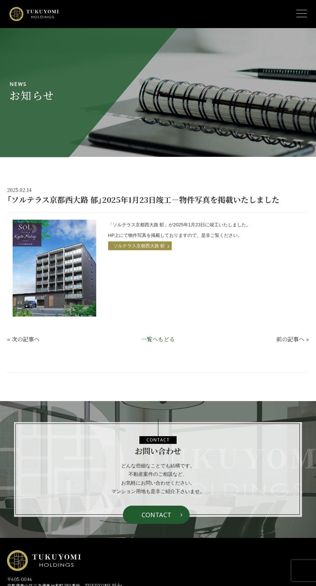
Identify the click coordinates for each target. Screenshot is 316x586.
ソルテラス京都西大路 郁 (139, 245)
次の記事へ (26, 339)
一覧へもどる (158, 339)
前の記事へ (290, 339)
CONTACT (156, 515)
